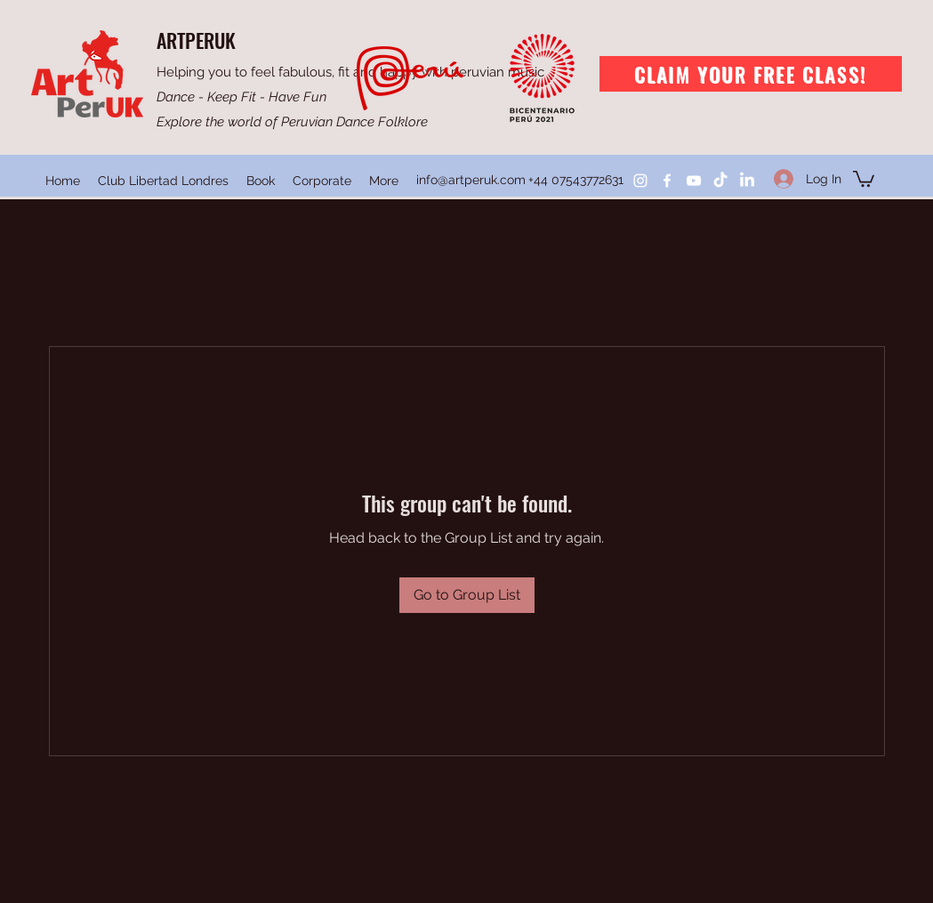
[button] (863, 178)
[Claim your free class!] (750, 74)
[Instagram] (640, 180)
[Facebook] (667, 180)
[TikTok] (720, 180)
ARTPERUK (196, 40)
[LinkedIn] (747, 180)
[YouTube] (694, 180)
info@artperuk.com (471, 180)
